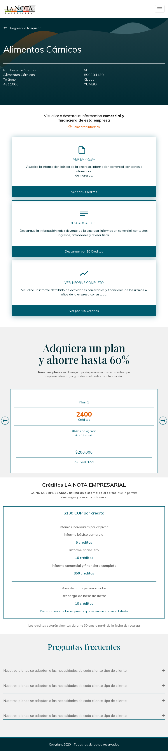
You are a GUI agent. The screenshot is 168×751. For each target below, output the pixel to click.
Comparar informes (84, 127)
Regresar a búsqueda (22, 28)
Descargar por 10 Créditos (84, 251)
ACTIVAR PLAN (84, 461)
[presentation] (5, 421)
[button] (84, 671)
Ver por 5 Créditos (84, 192)
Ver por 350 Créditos (84, 311)
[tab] (84, 670)
